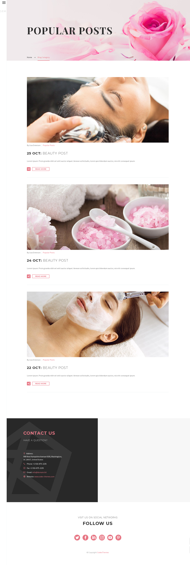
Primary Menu (2, 2)
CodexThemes (103, 552)
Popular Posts (49, 145)
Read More (40, 169)
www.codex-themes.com (44, 476)
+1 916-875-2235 (40, 464)
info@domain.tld (39, 472)
